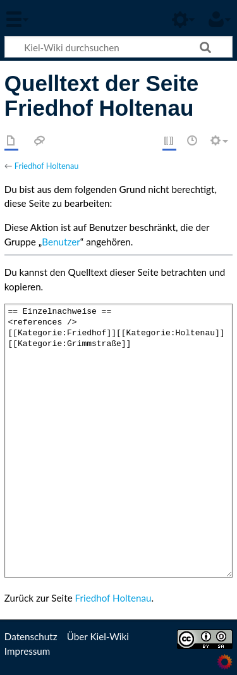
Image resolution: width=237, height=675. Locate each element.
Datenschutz (31, 636)
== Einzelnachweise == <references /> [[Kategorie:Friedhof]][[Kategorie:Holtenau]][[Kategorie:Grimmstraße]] (118, 441)
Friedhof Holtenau (47, 166)
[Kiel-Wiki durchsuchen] (118, 47)
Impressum (27, 651)
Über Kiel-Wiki (98, 636)
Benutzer (61, 241)
